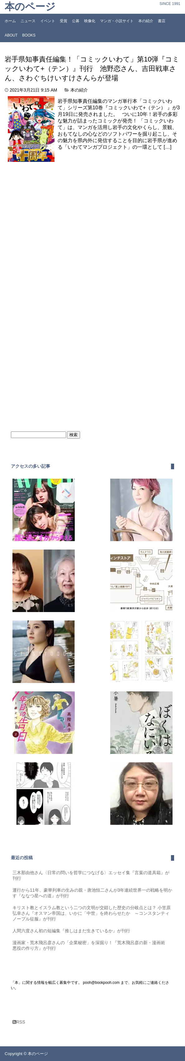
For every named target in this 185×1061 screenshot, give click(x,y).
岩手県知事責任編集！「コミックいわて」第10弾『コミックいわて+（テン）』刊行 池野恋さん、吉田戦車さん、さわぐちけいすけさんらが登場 (92, 68)
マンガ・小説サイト (117, 21)
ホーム (10, 21)
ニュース (28, 21)
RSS (18, 1021)
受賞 (63, 21)
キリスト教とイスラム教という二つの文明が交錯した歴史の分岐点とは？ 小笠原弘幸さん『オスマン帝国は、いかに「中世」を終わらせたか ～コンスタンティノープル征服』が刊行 (91, 913)
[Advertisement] (57, 208)
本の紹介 (145, 21)
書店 (161, 21)
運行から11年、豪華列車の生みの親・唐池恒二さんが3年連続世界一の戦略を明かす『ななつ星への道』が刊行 (92, 893)
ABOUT (11, 35)
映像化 (89, 21)
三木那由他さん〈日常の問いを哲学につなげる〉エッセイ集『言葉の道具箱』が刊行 (90, 875)
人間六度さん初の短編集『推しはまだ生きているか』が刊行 (71, 930)
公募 (75, 21)
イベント (47, 21)
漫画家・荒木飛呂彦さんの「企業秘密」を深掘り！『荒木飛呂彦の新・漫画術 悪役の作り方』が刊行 (90, 945)
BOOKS (29, 35)
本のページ (30, 6)
